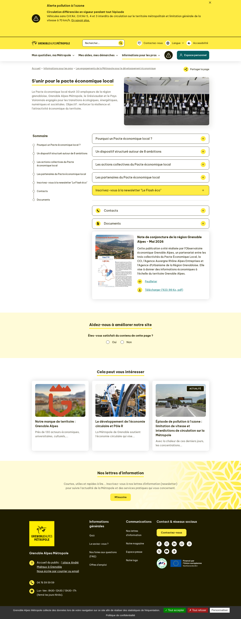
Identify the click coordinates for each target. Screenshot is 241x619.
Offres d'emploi (98, 564)
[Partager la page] (196, 69)
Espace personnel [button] (193, 55)
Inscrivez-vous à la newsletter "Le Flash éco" (62, 182)
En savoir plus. (80, 20)
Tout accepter (174, 610)
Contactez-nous (171, 532)
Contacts (42, 191)
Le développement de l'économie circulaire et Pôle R (120, 424)
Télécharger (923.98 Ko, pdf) (164, 289)
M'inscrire (121, 497)
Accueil (36, 68)
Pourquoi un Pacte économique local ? (59, 144)
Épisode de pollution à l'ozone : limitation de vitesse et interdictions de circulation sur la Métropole (180, 428)
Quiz (92, 535)
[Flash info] (168, 55)
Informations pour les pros (58, 68)
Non (129, 342)
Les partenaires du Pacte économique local (61, 174)
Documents (43, 199)
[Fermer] (210, 2)
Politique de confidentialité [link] (120, 615)
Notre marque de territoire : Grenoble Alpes (55, 424)
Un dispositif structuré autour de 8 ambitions (62, 153)
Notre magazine (135, 543)
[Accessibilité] (197, 43)
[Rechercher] (120, 43)
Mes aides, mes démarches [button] (96, 55)
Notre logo (132, 560)
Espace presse (134, 551)
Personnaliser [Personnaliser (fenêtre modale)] (220, 610)
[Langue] (174, 43)
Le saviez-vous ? (98, 543)
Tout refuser (197, 610)
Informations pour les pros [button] (139, 55)
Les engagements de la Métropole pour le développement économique (116, 68)
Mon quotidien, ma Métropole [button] (51, 55)
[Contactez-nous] (150, 43)
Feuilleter (151, 281)
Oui (114, 342)
